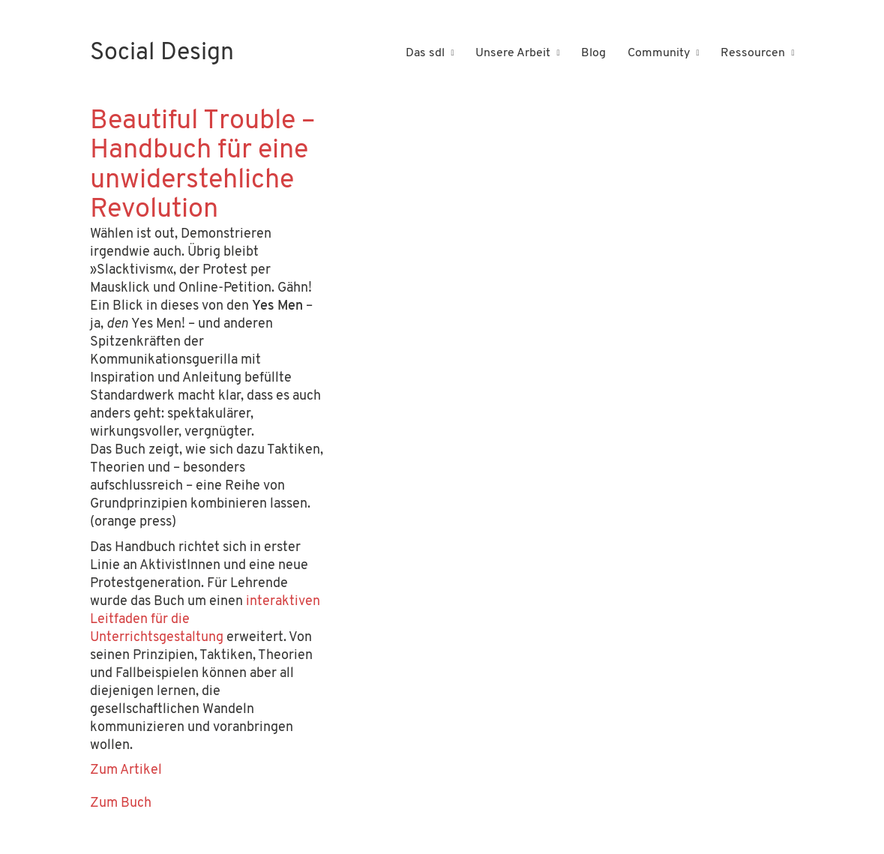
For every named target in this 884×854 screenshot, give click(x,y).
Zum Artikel (126, 770)
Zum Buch (120, 803)
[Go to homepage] (162, 53)
